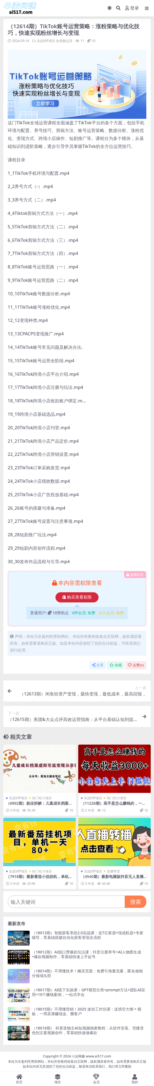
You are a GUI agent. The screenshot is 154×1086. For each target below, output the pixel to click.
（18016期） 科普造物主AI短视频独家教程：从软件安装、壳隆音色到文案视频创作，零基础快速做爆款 (88, 1030)
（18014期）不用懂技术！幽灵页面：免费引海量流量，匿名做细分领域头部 (87, 973)
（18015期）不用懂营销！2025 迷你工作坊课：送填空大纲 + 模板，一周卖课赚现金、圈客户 (86, 1011)
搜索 (135, 901)
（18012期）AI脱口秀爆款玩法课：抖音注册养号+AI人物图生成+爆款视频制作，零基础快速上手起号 (86, 954)
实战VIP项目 (46, 40)
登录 (132, 8)
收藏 (116, 665)
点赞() (136, 665)
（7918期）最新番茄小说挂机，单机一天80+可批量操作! (39, 879)
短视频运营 (64, 40)
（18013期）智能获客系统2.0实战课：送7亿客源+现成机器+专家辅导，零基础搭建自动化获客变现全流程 (87, 935)
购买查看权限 (77, 597)
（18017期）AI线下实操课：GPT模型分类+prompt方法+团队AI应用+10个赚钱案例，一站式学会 (88, 992)
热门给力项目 (42, 798)
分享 (97, 665)
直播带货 (113, 871)
